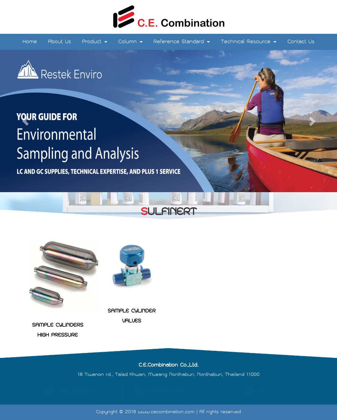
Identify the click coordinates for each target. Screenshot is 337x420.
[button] (25, 121)
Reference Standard (181, 42)
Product (94, 42)
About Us (59, 42)
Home (30, 42)
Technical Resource (249, 42)
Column (130, 42)
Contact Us (300, 42)
